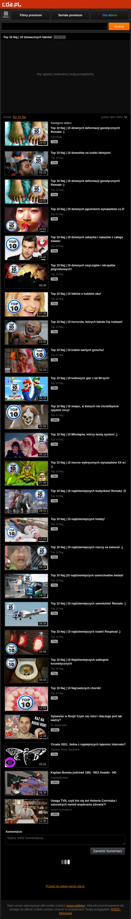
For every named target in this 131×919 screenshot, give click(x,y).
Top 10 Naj (19, 117)
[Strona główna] (11, 5)
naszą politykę (75, 905)
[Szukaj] (54, 26)
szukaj (119, 26)
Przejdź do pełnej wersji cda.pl (65, 886)
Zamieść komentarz (107, 851)
